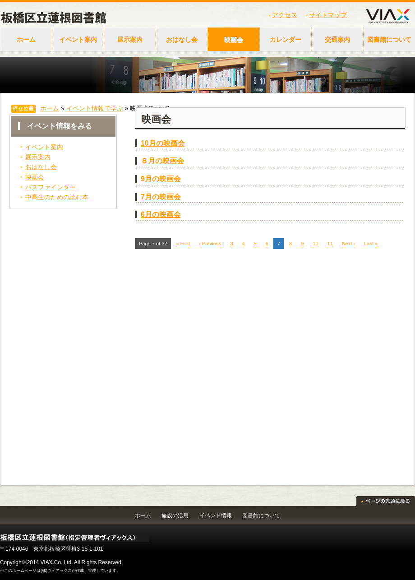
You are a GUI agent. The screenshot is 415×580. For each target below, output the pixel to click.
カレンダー (285, 39)
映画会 (233, 39)
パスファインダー (50, 187)
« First (183, 243)
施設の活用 (175, 515)
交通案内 (337, 39)
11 (330, 243)
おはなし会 (182, 39)
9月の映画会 (161, 179)
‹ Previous (210, 243)
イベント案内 (78, 39)
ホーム (26, 39)
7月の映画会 (161, 197)
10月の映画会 (163, 143)
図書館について (261, 515)
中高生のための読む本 (56, 197)
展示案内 (130, 39)
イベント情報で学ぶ (94, 108)
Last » (371, 243)
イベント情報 (215, 515)
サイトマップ (328, 14)
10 (315, 243)
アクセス (284, 14)
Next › (348, 243)
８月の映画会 (162, 161)
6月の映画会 (161, 214)
